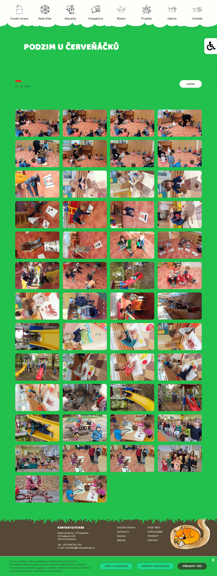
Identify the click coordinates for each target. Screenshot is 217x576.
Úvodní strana (126, 527)
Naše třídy (154, 527)
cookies (40, 567)
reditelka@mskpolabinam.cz (80, 547)
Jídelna (121, 540)
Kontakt (153, 540)
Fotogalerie (155, 531)
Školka (121, 536)
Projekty (153, 536)
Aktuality (123, 531)
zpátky (190, 83)
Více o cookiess (116, 566)
